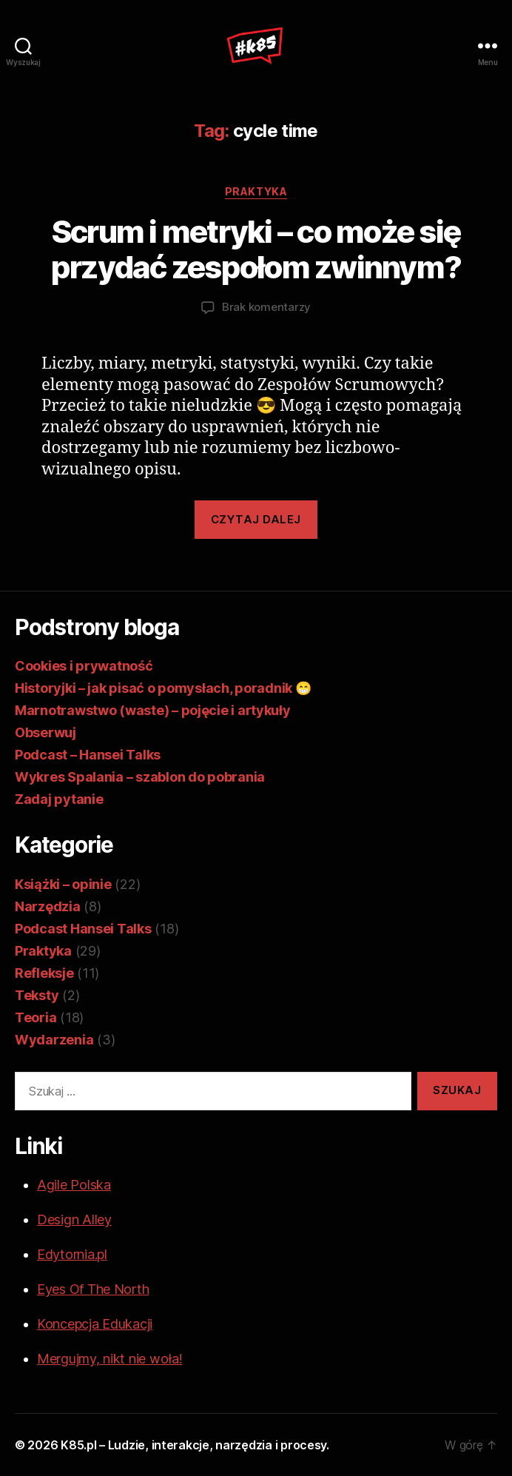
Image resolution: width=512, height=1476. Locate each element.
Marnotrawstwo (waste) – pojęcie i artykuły (153, 710)
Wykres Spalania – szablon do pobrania (140, 777)
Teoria (35, 1017)
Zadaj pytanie (59, 799)
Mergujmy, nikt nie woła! (110, 1358)
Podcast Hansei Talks (83, 928)
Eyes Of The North (93, 1289)
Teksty (36, 995)
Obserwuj (45, 732)
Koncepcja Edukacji (94, 1324)
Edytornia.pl (72, 1254)
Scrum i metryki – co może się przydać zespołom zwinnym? (256, 249)
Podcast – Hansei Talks (88, 754)
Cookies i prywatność (84, 666)
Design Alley (74, 1219)
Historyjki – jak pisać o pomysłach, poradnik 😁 (163, 688)
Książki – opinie (63, 884)
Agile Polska (74, 1184)
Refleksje (44, 973)
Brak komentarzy (266, 307)
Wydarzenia (54, 1039)
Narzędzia (48, 906)
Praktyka (256, 191)
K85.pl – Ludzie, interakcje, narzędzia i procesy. (195, 1445)
